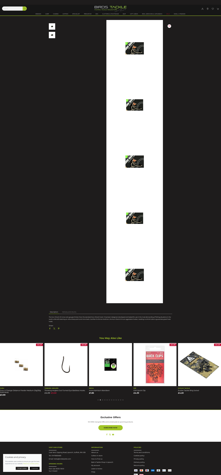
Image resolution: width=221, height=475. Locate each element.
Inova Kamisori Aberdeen (99, 390)
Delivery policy (139, 462)
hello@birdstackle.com (62, 459)
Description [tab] (54, 312)
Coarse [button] (55, 14)
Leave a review (96, 469)
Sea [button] (96, 14)
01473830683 (56, 456)
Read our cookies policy (31, 463)
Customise (34, 468)
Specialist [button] (76, 14)
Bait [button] (124, 14)
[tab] (98, 399)
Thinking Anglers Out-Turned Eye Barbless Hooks (65, 390)
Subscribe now (110, 428)
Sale (168, 14)
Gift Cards (134, 14)
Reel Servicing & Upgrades (152, 14)
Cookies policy (139, 456)
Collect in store (96, 456)
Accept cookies (22, 468)
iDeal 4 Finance (179, 14)
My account (95, 465)
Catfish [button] (65, 14)
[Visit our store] (208, 8)
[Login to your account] (202, 8)
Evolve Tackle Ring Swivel (188, 390)
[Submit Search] (25, 8)
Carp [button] (47, 14)
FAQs (93, 472)
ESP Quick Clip (140, 390)
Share (51, 326)
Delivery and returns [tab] (69, 312)
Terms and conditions (142, 452)
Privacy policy (139, 459)
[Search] (14, 8)
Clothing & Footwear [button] (110, 14)
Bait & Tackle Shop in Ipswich (102, 462)
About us (94, 452)
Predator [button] (87, 14)
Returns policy (139, 465)
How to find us (96, 459)
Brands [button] (38, 14)
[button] (213, 8)
